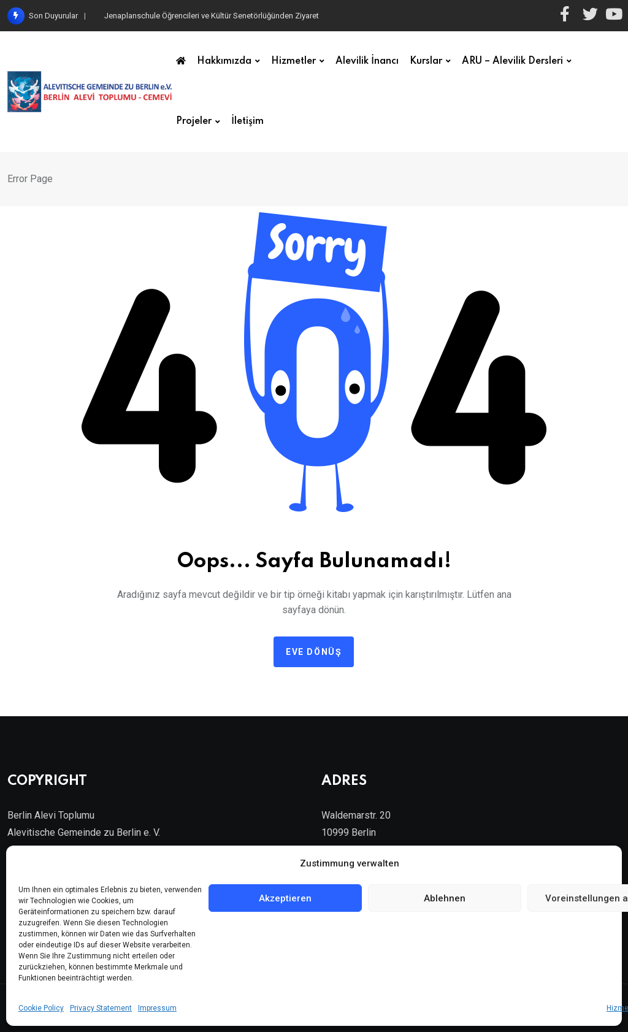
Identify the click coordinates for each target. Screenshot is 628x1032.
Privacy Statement (101, 1008)
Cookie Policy (41, 1008)
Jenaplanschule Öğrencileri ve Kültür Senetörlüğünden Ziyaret (211, 15)
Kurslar (426, 61)
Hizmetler (293, 61)
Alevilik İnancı (367, 61)
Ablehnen (444, 898)
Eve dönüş (314, 652)
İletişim (247, 121)
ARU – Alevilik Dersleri (512, 61)
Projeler (194, 121)
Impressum (157, 1008)
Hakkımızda (224, 61)
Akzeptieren (285, 898)
